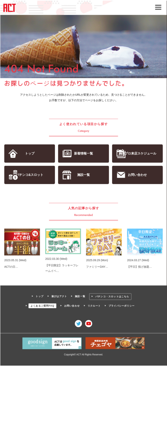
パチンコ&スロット (30, 175)
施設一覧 (83, 175)
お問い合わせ (137, 175)
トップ (30, 153)
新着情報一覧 (83, 153)
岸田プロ (137, 153)
